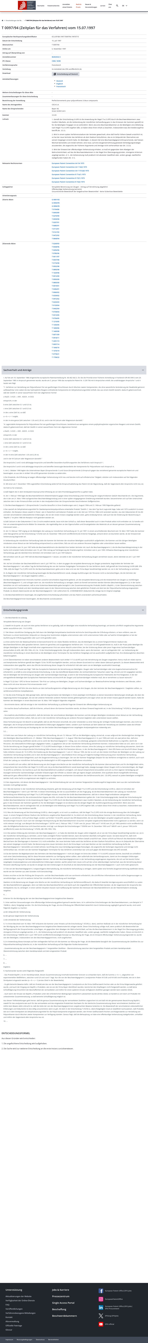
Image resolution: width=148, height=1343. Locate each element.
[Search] (117, 6)
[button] (74, 370)
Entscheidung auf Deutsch (65, 74)
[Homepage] (2, 20)
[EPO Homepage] (27, 5)
